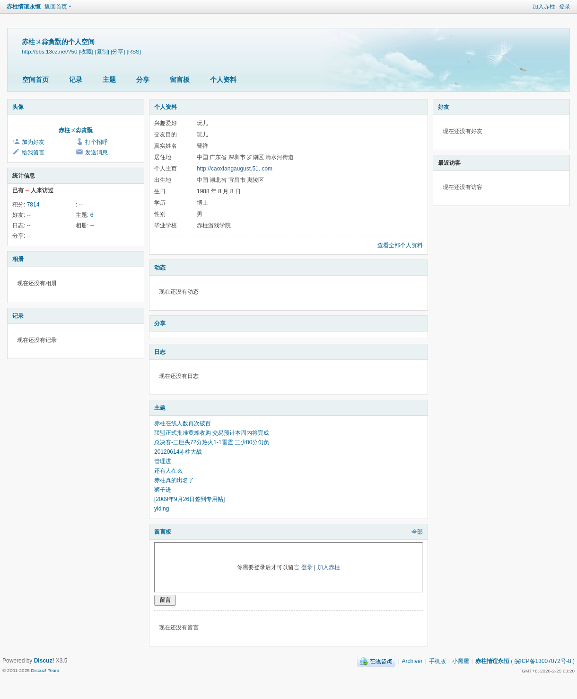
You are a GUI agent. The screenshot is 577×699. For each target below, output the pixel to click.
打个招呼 (96, 142)
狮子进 (162, 489)
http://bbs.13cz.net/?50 (49, 51)
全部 (417, 532)
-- (81, 204)
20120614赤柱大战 (178, 451)
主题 (109, 79)
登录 (564, 6)
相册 (18, 259)
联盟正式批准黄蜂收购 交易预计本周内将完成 (211, 433)
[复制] (102, 51)
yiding (161, 508)
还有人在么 (168, 470)
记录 (75, 79)
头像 (18, 107)
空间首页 (35, 79)
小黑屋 (460, 661)
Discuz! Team (45, 670)
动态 (160, 267)
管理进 (162, 461)
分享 (142, 79)
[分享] (118, 51)
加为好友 (33, 142)
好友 (443, 107)
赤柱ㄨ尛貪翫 (76, 130)
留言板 (180, 79)
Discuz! (44, 660)
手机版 (437, 661)
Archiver (412, 661)
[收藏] (86, 51)
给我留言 (33, 152)
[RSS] (134, 51)
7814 (33, 204)
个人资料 (223, 79)
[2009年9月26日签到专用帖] (189, 499)
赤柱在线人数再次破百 (182, 423)
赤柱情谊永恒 (24, 6)
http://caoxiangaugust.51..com (234, 168)
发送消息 (96, 152)
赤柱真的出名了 (174, 480)
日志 (160, 352)
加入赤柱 (544, 6)
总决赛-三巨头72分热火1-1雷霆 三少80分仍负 (211, 442)
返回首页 (55, 6)
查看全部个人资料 (400, 245)
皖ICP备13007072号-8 (543, 661)
